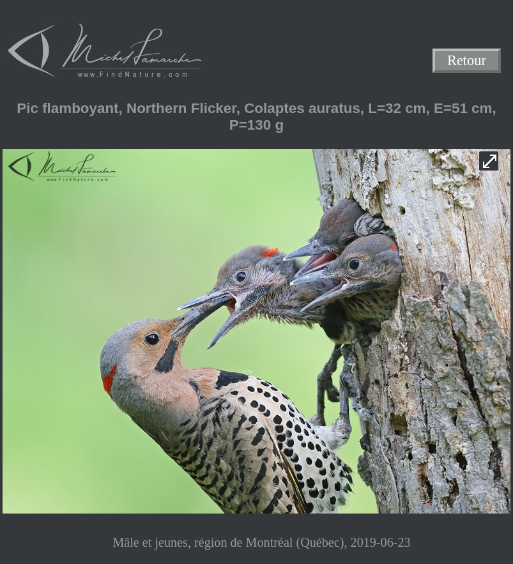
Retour (466, 61)
